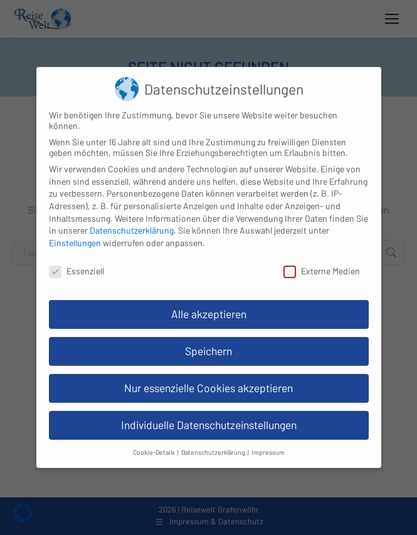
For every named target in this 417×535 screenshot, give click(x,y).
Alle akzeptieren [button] (208, 306)
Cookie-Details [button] (154, 444)
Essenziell (76, 262)
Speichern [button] (208, 343)
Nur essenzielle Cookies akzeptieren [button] (208, 380)
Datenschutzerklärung (132, 222)
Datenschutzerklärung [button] (213, 444)
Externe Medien (321, 262)
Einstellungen (75, 234)
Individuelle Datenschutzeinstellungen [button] (209, 416)
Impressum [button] (268, 444)
